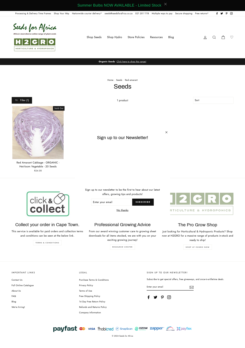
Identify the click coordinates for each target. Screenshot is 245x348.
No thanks (122, 210)
